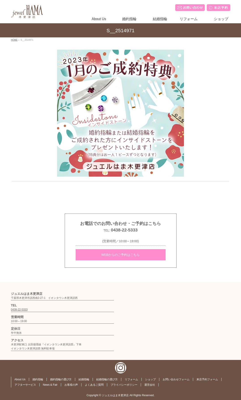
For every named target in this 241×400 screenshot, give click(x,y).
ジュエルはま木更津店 (115, 395)
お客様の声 (71, 384)
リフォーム (131, 379)
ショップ (150, 379)
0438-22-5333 (124, 230)
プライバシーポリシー (124, 384)
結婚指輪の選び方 (107, 379)
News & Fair (50, 384)
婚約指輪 (37, 379)
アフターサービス (25, 384)
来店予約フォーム (207, 379)
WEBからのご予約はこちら (120, 255)
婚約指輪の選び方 (61, 379)
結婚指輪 (84, 379)
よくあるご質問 (94, 384)
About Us (20, 379)
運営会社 (149, 384)
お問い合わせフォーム (176, 379)
